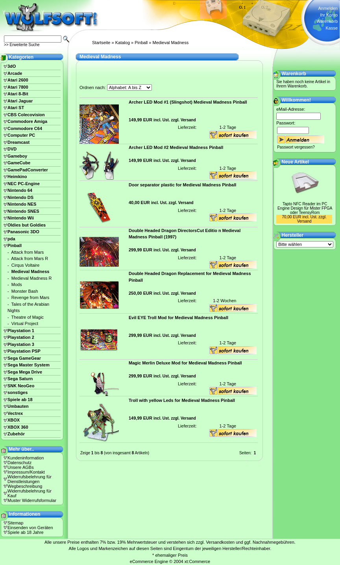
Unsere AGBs (20, 467)
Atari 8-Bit (17, 93)
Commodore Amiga (27, 121)
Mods (16, 284)
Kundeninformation (25, 457)
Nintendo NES (21, 204)
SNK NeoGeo (20, 385)
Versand (188, 120)
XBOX (13, 420)
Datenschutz (19, 462)
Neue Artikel (295, 162)
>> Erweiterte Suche (22, 45)
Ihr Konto (329, 15)
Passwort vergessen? (296, 147)
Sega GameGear (24, 358)
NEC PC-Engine (23, 183)
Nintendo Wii (20, 218)
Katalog (122, 42)
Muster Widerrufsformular (31, 500)
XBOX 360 (17, 427)
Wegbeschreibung (24, 486)
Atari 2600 (17, 80)
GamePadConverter (27, 169)
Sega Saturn (20, 378)
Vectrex (15, 413)
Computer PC (21, 135)
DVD (12, 149)
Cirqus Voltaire (25, 265)
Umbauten (18, 406)
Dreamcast (18, 142)
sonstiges (17, 392)
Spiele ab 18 (20, 399)
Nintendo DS (20, 197)
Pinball (141, 42)
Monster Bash (24, 291)
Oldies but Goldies (26, 225)
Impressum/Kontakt (26, 472)
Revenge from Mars (30, 297)
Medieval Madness (171, 42)
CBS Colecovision (26, 114)
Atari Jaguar (20, 101)
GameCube (18, 162)
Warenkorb (327, 21)
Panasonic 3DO (23, 231)
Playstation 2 (20, 337)
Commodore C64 (24, 128)
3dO (11, 66)
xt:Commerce (197, 561)
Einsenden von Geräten (30, 527)
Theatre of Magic (27, 317)
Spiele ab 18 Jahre (25, 532)
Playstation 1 (20, 330)
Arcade (14, 73)
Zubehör (16, 433)
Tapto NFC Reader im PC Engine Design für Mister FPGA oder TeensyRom (305, 208)
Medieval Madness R (31, 278)
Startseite (101, 42)
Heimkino (17, 176)
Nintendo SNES (23, 211)
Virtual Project (24, 323)
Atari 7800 (17, 87)
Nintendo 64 (19, 190)
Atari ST (15, 107)
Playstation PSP (24, 351)
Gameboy (17, 156)
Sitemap (15, 522)
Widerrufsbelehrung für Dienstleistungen (29, 479)
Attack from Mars (27, 252)
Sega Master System (28, 364)
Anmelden (328, 8)
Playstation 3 (20, 344)
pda (11, 238)
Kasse (331, 28)
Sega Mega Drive (24, 372)
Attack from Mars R (29, 258)
